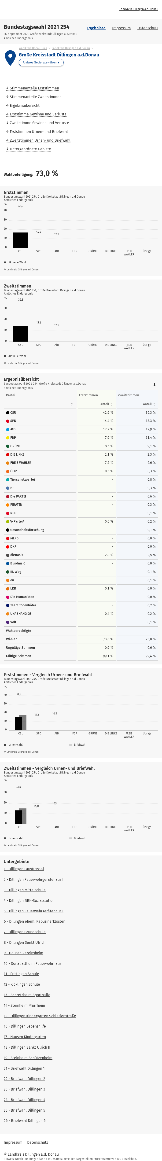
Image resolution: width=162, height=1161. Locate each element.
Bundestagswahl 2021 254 (37, 27)
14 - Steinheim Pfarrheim (24, 1005)
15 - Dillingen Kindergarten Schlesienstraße (40, 1016)
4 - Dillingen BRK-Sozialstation (29, 900)
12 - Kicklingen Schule (22, 984)
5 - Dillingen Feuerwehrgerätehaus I (33, 911)
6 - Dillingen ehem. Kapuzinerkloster (34, 921)
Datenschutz (147, 28)
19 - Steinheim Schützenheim (28, 1058)
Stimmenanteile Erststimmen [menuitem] (34, 88)
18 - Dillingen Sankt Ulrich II (27, 1047)
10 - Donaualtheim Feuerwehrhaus (32, 963)
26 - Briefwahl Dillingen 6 (25, 1120)
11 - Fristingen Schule (21, 974)
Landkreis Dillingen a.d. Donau (138, 9)
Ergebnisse (96, 28)
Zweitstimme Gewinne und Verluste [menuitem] (39, 123)
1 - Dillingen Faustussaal (24, 869)
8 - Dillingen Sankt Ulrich (24, 942)
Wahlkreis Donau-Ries (33, 48)
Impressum (121, 28)
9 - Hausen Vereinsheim (23, 953)
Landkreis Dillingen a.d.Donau (71, 48)
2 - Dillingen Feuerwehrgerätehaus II (34, 879)
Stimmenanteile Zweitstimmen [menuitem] (36, 97)
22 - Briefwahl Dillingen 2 (24, 1078)
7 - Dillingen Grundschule (25, 932)
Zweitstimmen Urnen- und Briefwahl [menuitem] (40, 140)
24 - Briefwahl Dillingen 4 (24, 1100)
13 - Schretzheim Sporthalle (27, 995)
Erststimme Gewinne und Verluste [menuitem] (38, 114)
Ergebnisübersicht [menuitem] (25, 105)
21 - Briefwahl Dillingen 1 (24, 1068)
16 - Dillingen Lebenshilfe (25, 1026)
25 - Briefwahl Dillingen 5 (24, 1110)
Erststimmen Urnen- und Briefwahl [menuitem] (39, 131)
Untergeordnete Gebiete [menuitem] (30, 149)
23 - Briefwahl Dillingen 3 (24, 1089)
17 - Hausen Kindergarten (25, 1037)
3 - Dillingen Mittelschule (25, 890)
